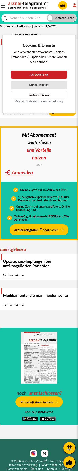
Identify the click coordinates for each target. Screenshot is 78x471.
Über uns (37, 469)
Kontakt (52, 469)
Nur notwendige (39, 84)
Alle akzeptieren (39, 74)
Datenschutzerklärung (23, 465)
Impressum (57, 461)
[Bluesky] (44, 453)
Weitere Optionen (39, 95)
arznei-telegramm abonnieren (36, 229)
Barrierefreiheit (17, 469)
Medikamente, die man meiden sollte (35, 295)
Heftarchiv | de (27, 26)
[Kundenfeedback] (69, 462)
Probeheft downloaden (36, 402)
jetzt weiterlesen (13, 275)
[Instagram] (33, 453)
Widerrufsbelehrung (55, 465)
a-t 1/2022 (48, 26)
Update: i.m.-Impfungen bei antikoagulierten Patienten (27, 263)
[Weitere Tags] (69, 448)
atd (62, 5)
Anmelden (19, 172)
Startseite (6, 26)
